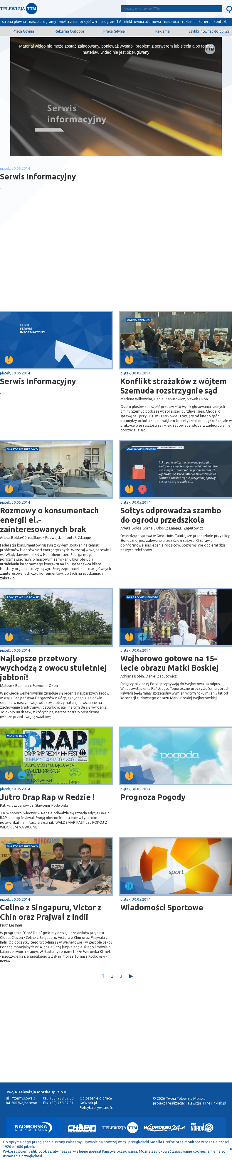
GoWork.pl (88, 1103)
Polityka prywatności (97, 1107)
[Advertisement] (58, 264)
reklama (189, 21)
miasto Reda (17, 735)
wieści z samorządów (76, 21)
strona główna (14, 21)
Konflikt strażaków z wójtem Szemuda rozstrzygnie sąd (173, 386)
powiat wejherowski (23, 597)
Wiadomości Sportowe (161, 907)
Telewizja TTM (198, 1103)
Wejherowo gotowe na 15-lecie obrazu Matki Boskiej (169, 663)
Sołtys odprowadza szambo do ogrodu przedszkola (170, 515)
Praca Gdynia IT (116, 31)
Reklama (162, 31)
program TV (111, 21)
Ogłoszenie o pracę (96, 1098)
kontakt (220, 21)
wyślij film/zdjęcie (216, 30)
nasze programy (42, 21)
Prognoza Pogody (153, 797)
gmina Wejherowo (141, 449)
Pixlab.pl (219, 1103)
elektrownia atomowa (142, 21)
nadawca (171, 21)
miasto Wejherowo (22, 449)
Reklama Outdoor (70, 31)
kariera (205, 21)
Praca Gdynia (23, 31)
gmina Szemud (138, 320)
